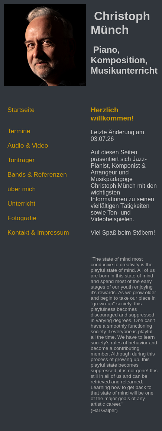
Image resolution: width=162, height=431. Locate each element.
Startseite (21, 109)
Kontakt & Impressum (38, 232)
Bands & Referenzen (37, 174)
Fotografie (21, 218)
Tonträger (21, 160)
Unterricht (21, 203)
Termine (18, 131)
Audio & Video (27, 145)
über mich (21, 189)
